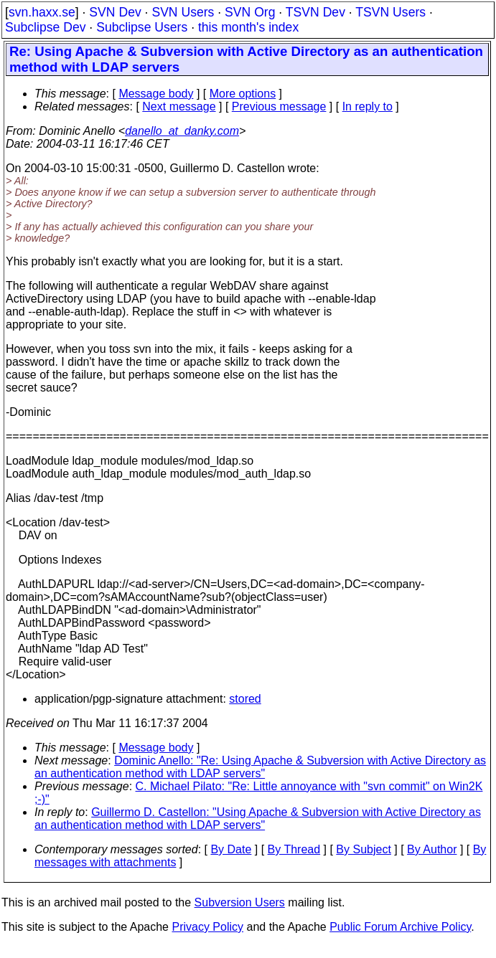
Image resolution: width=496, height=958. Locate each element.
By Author (432, 849)
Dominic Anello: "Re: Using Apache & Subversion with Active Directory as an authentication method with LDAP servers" (260, 766)
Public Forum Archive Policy (400, 927)
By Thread (294, 849)
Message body (155, 93)
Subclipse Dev (45, 27)
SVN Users (182, 12)
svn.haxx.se (42, 12)
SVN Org (250, 12)
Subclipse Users (141, 27)
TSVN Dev (315, 12)
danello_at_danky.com (182, 131)
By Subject (363, 849)
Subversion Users (240, 902)
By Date (230, 849)
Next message (178, 106)
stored (245, 699)
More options (243, 93)
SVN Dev (115, 12)
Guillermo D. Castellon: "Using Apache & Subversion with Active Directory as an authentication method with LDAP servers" (257, 818)
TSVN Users (390, 12)
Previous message (279, 106)
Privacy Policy (207, 927)
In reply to (367, 106)
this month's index (248, 27)
